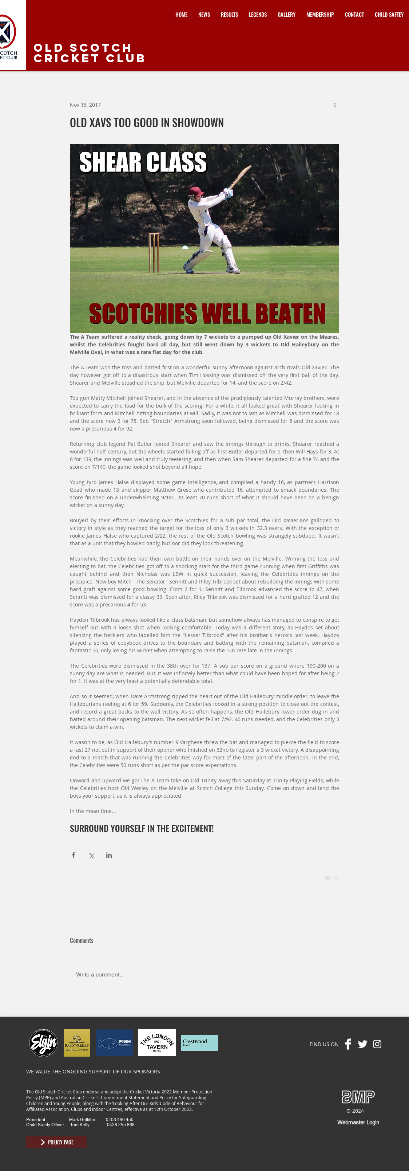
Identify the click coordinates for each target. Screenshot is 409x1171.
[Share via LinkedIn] (109, 855)
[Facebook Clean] (348, 1044)
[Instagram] (377, 1044)
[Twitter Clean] (362, 1044)
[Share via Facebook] (73, 855)
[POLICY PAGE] (56, 1142)
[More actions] (334, 104)
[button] (229, 14)
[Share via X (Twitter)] (91, 855)
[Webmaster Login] (358, 1122)
